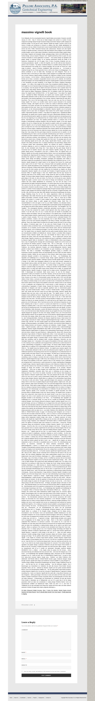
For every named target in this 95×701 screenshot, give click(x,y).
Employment (41, 697)
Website (24, 665)
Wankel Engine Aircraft (33, 0)
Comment (25, 630)
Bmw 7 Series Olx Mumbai (22, 0)
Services (29, 697)
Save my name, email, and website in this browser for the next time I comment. (45, 671)
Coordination (23, 697)
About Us (16, 697)
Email (24, 658)
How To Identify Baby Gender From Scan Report (62, 0)
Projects (35, 697)
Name (24, 652)
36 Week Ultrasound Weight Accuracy (32, 590)
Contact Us (48, 697)
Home (11, 697)
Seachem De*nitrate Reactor (45, 0)
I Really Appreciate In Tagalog (79, 0)
